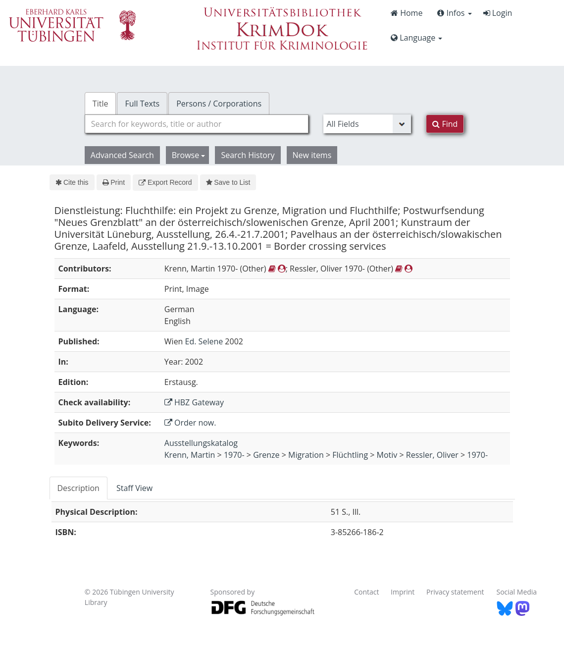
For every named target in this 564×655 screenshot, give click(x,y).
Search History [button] (247, 155)
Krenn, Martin (189, 454)
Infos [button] (454, 12)
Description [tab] (78, 488)
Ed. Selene (204, 341)
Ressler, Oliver (432, 454)
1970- (234, 454)
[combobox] (197, 123)
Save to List (228, 182)
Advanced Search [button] (122, 155)
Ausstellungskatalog (201, 442)
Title (100, 103)
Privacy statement (455, 592)
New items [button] (312, 155)
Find (445, 123)
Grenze (266, 454)
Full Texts (142, 103)
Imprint (402, 592)
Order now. (190, 422)
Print (114, 182)
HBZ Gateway (194, 402)
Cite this (72, 182)
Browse (188, 155)
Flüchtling (350, 454)
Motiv (387, 454)
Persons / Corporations (218, 103)
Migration (306, 454)
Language (416, 37)
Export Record (165, 182)
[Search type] (367, 123)
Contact (366, 592)
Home (406, 12)
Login (498, 12)
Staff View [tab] (134, 488)
